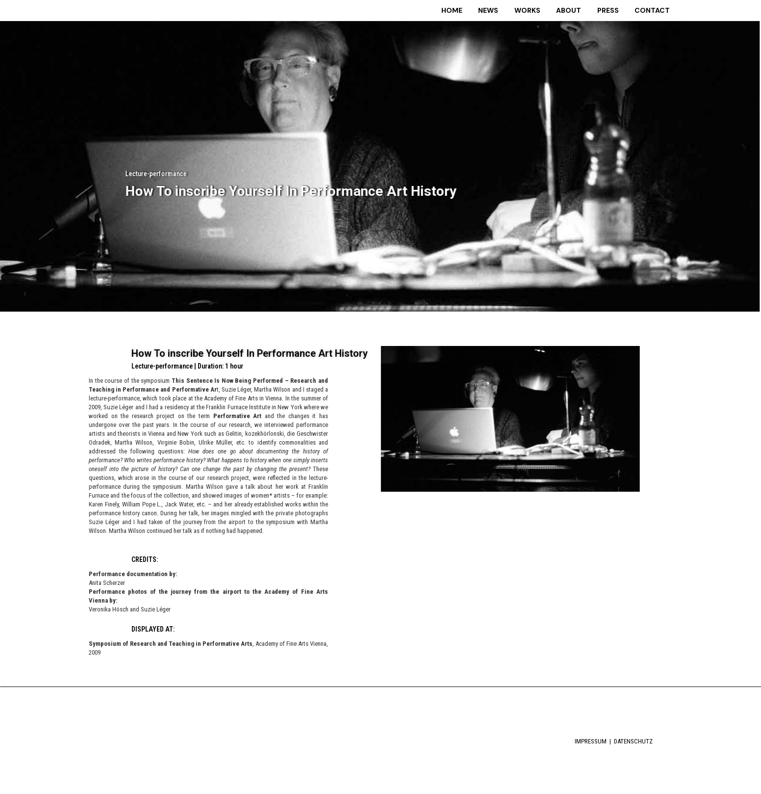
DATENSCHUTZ (633, 739)
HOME (474, 10)
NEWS (508, 10)
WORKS (543, 10)
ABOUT (580, 10)
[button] (424, 503)
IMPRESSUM (591, 739)
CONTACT (657, 10)
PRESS (616, 10)
